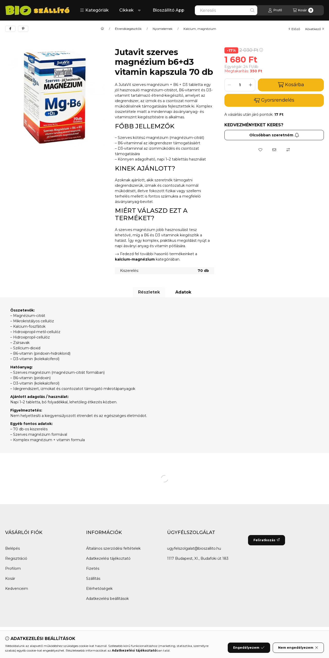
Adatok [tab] (183, 292)
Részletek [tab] (149, 292)
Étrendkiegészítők (128, 29)
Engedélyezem (248, 648)
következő (314, 29)
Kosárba (291, 85)
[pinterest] (23, 29)
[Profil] (275, 10)
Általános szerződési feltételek (113, 548)
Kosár (10, 578)
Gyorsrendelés (274, 100)
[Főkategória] (102, 29)
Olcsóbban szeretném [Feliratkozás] (274, 135)
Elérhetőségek (99, 588)
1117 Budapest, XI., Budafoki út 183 (198, 558)
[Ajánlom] (274, 149)
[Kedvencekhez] (260, 149)
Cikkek (126, 10)
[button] (94, 10)
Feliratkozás (266, 540)
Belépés (12, 548)
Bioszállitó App (168, 10)
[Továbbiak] (139, 10)
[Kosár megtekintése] (303, 10)
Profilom (13, 568)
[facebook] (10, 29)
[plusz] (250, 85)
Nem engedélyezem (298, 648)
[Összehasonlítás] (288, 149)
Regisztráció (16, 558)
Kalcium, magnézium (200, 29)
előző (294, 29)
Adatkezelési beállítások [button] (107, 598)
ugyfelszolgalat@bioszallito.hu (194, 548)
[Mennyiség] (240, 85)
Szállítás (93, 578)
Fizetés (92, 568)
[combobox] (226, 10)
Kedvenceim (16, 588)
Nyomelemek (162, 29)
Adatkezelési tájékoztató (108, 558)
